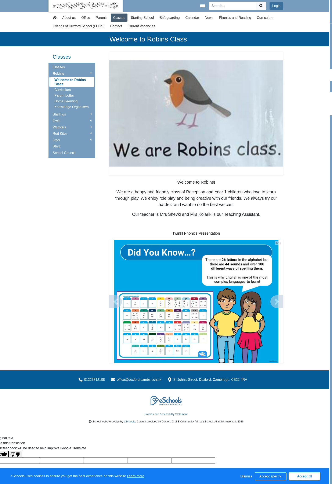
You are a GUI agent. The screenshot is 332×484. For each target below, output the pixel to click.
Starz (57, 146)
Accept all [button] (304, 476)
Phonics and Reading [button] (235, 17)
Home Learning (65, 101)
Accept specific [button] (270, 476)
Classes (59, 67)
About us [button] (69, 17)
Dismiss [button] (246, 476)
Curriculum (62, 90)
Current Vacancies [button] (141, 26)
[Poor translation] (15, 454)
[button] (115, 301)
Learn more (135, 476)
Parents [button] (101, 17)
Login (276, 6)
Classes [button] (119, 17)
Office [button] (85, 17)
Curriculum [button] (265, 17)
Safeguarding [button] (169, 17)
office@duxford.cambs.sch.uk (139, 379)
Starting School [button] (142, 17)
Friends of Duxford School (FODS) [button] (79, 26)
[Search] (232, 6)
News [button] (209, 17)
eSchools (129, 421)
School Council (64, 153)
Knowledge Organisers (71, 107)
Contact (116, 26)
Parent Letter (64, 95)
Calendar (192, 17)
